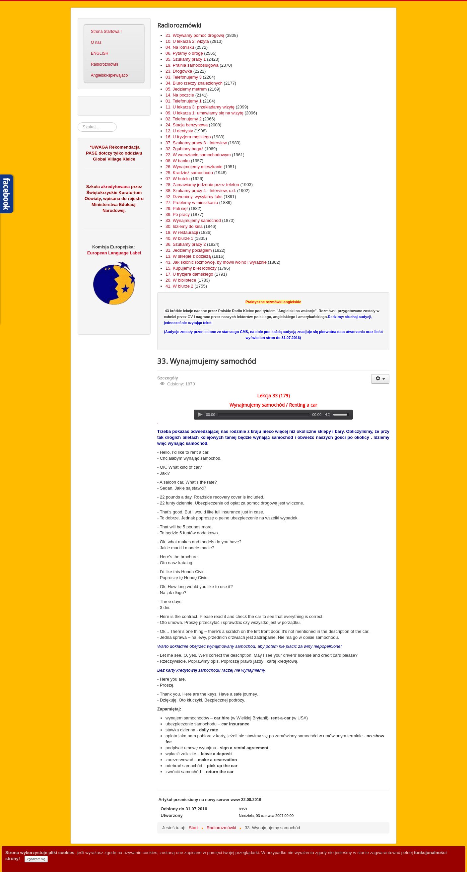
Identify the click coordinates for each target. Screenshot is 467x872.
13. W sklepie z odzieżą (188, 256)
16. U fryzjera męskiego (188, 136)
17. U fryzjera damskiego (189, 274)
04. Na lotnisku (180, 47)
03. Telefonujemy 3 (184, 77)
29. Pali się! (177, 208)
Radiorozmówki (104, 64)
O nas (96, 42)
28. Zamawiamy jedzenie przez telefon (202, 184)
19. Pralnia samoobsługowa (192, 65)
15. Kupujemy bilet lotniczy (191, 268)
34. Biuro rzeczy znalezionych (194, 83)
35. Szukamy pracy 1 (186, 59)
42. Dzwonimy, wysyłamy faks (194, 196)
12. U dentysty (179, 130)
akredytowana (115, 186)
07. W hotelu (178, 178)
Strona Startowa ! (106, 31)
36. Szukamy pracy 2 (186, 244)
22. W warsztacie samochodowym (198, 154)
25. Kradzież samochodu (189, 172)
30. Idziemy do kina (184, 226)
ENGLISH (99, 53)
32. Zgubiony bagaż (184, 148)
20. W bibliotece (181, 280)
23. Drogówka (179, 71)
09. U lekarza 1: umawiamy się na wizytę (204, 112)
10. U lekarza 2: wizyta (187, 41)
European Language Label (114, 252)
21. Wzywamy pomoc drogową (195, 35)
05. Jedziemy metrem (186, 89)
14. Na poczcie (180, 95)
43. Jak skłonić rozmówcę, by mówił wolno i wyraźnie (216, 262)
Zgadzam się (36, 859)
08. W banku (178, 160)
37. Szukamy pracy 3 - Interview (196, 142)
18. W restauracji (182, 232)
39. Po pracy (178, 214)
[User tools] (380, 379)
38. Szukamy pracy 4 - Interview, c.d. (201, 190)
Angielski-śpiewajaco (109, 75)
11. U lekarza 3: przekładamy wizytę (200, 106)
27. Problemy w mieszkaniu (192, 202)
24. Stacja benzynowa (187, 124)
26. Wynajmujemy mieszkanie (194, 166)
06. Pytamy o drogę (184, 53)
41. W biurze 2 (179, 286)
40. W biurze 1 (179, 238)
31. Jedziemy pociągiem (189, 250)
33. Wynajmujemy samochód (193, 220)
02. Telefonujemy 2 (184, 118)
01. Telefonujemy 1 (184, 101)
